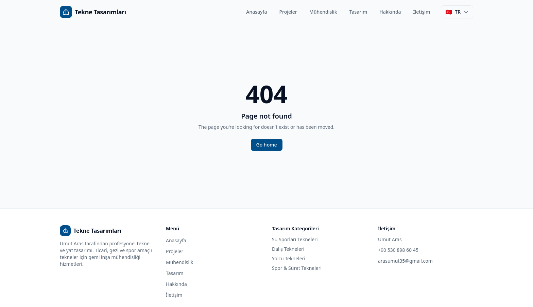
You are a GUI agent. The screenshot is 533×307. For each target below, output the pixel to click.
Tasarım (358, 12)
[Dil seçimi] (457, 11)
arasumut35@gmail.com (405, 261)
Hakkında (390, 12)
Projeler (288, 12)
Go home (266, 144)
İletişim (421, 12)
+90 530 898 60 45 (398, 250)
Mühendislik (323, 12)
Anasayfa (256, 12)
